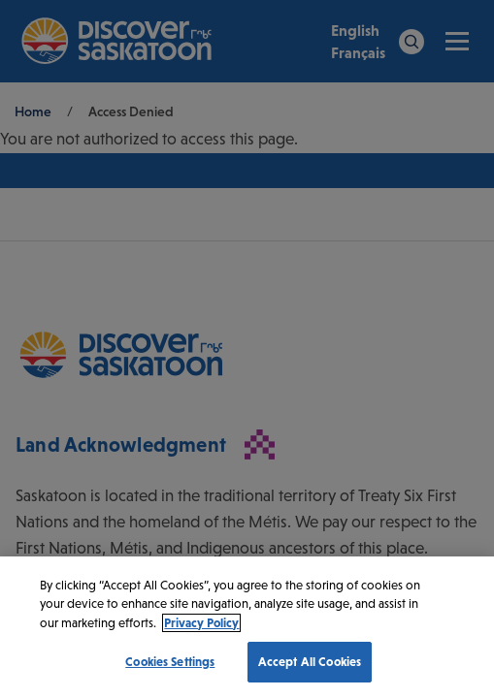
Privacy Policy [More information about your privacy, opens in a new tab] (201, 623)
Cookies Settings (169, 661)
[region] (247, 627)
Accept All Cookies (309, 661)
